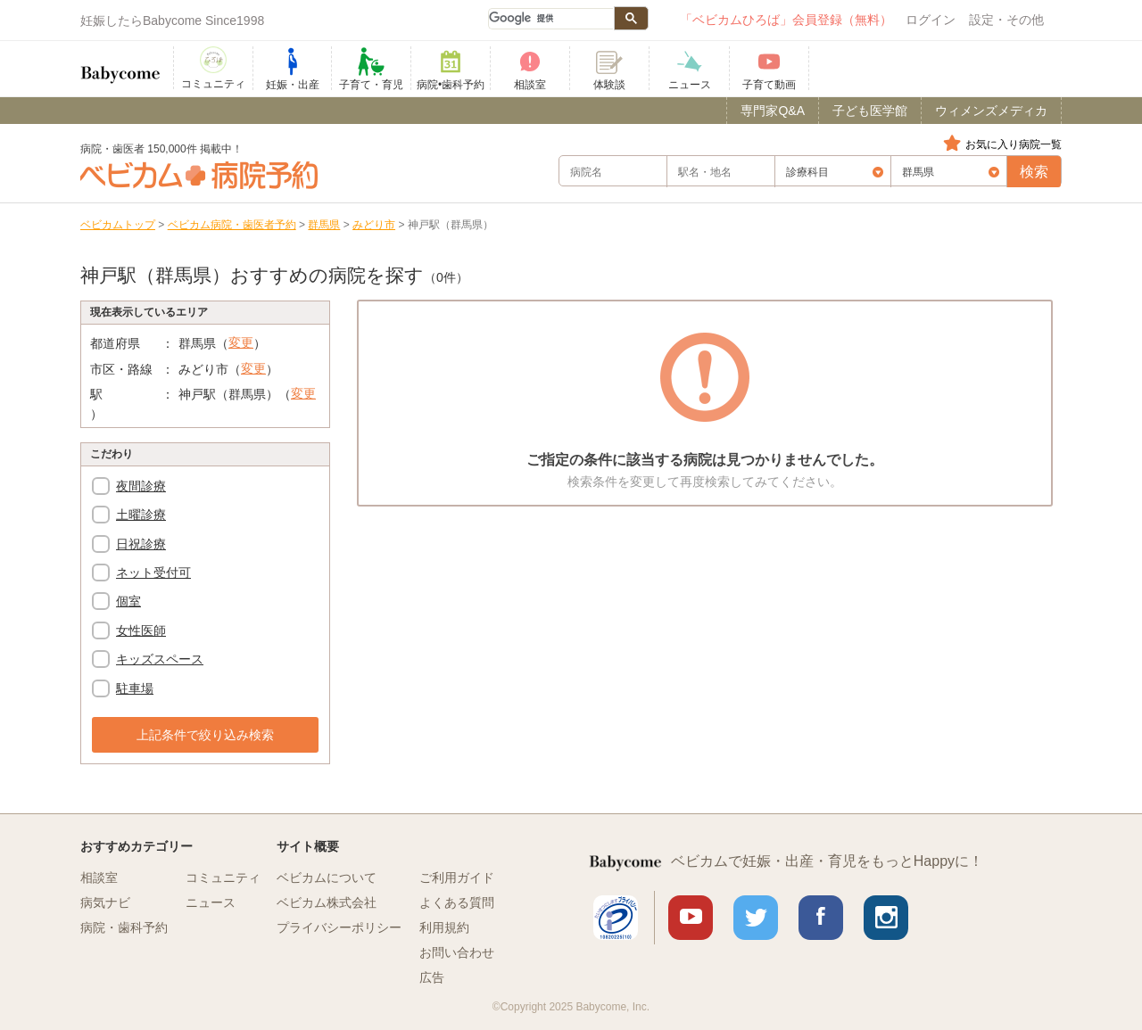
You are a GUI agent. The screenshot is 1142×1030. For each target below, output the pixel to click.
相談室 (99, 877)
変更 (240, 342)
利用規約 (444, 927)
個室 (128, 601)
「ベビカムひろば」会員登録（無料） (786, 19)
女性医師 (141, 630)
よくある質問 (456, 902)
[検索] (550, 18)
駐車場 (134, 688)
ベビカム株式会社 (327, 902)
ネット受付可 (153, 572)
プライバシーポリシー (339, 927)
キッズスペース (159, 659)
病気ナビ (105, 902)
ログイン (931, 19)
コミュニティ (223, 877)
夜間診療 (141, 486)
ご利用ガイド (456, 877)
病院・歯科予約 (124, 927)
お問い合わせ (456, 952)
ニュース (211, 902)
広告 (431, 977)
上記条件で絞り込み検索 (205, 735)
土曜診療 (141, 514)
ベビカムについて (327, 877)
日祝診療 (141, 544)
